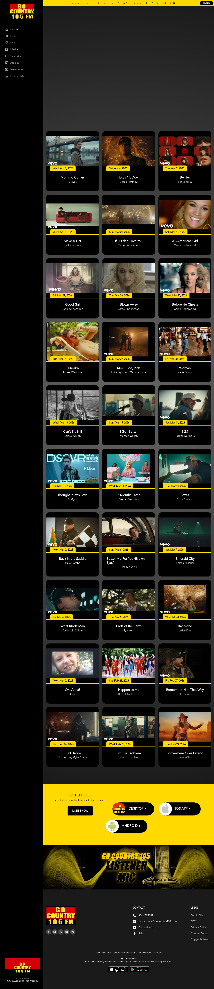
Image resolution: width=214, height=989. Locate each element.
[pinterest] (72, 932)
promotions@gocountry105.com (157, 921)
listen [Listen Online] (206, 3)
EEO (193, 921)
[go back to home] (61, 915)
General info (145, 927)
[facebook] (48, 932)
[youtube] (66, 932)
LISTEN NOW (80, 810)
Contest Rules (199, 933)
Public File (197, 915)
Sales (141, 933)
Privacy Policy (198, 927)
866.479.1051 (145, 915)
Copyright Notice (201, 939)
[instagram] (54, 932)
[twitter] (60, 932)
